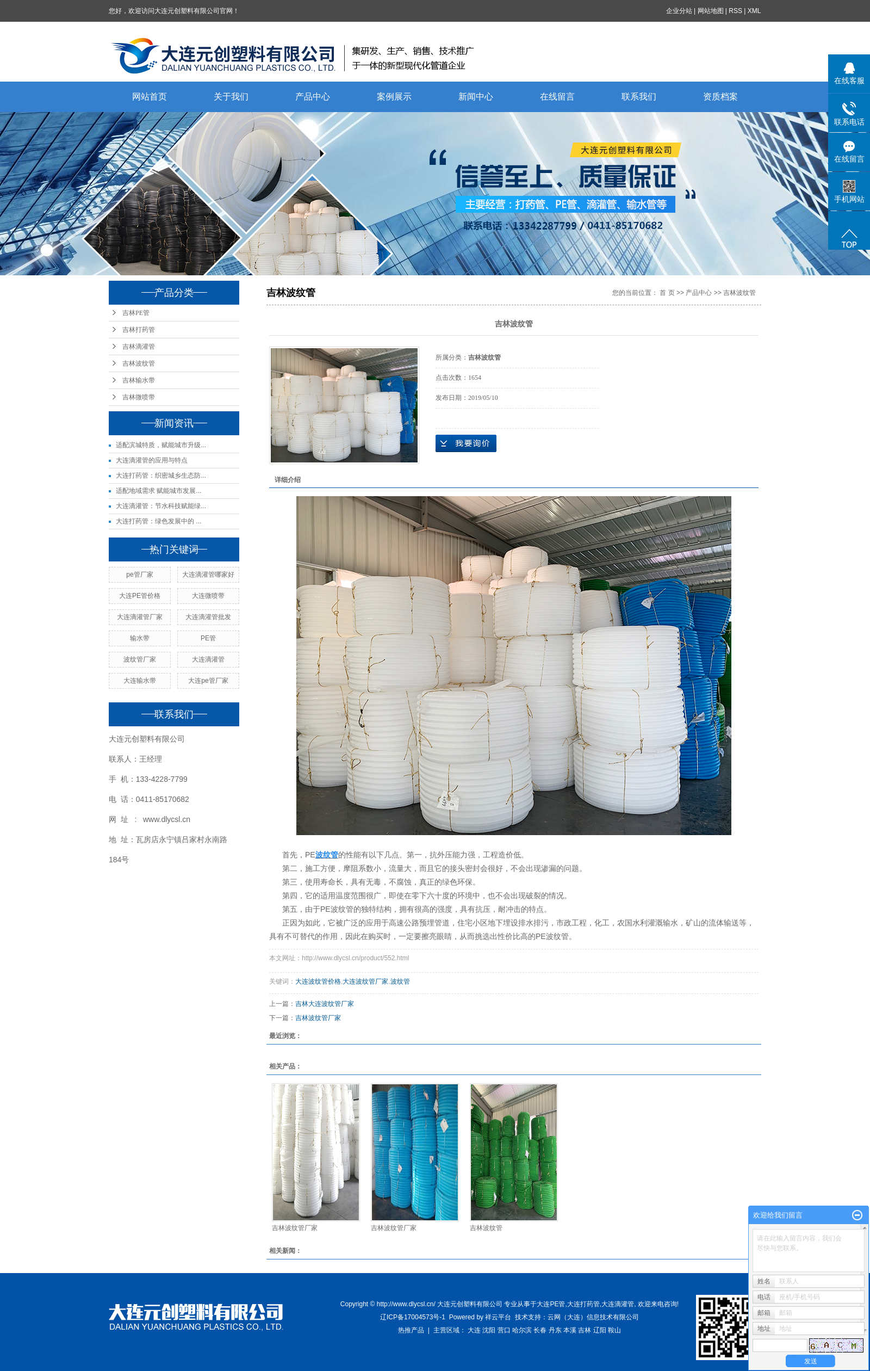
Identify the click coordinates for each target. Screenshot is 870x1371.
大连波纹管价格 (318, 981)
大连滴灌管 (208, 659)
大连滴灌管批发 (208, 617)
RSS (736, 11)
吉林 (584, 1330)
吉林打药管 (138, 330)
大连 (474, 1330)
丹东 (555, 1330)
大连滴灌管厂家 (140, 617)
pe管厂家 (139, 574)
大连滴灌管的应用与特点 (152, 460)
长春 (539, 1330)
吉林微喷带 (138, 397)
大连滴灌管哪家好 (208, 574)
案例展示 (394, 96)
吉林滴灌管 (138, 346)
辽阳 (599, 1330)
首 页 (667, 293)
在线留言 (557, 96)
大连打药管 (583, 1304)
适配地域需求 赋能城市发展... (158, 491)
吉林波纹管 (138, 363)
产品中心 (312, 96)
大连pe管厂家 (208, 680)
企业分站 (679, 11)
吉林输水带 (138, 380)
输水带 (140, 638)
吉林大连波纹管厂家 (324, 1004)
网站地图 (711, 11)
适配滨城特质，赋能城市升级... (161, 445)
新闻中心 (475, 96)
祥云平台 (498, 1317)
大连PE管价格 (139, 596)
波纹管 (400, 981)
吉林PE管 (136, 313)
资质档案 (720, 96)
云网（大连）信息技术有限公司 (593, 1317)
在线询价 (466, 443)
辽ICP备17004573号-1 (412, 1317)
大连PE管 (551, 1304)
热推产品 (411, 1330)
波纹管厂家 (139, 659)
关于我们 (231, 96)
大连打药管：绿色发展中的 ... (158, 521)
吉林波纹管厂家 (318, 1018)
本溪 (569, 1330)
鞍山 (614, 1330)
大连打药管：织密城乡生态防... (161, 475)
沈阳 (488, 1330)
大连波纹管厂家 (365, 981)
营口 (504, 1330)
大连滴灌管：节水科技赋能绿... (161, 506)
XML (754, 11)
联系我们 (639, 96)
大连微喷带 (208, 596)
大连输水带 (139, 680)
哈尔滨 (522, 1330)
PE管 (208, 638)
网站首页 (149, 96)
